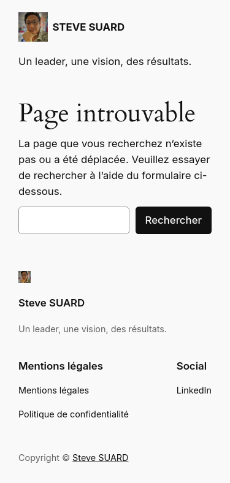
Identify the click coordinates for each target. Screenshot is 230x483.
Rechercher (173, 220)
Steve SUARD (51, 303)
